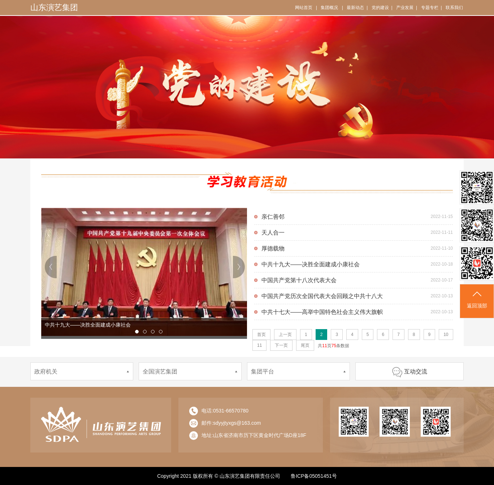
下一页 (281, 345)
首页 (261, 334)
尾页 (305, 345)
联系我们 (454, 7)
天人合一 (273, 233)
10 (445, 334)
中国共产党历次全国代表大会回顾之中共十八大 (322, 296)
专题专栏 (429, 7)
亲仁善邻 (273, 217)
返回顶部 (477, 299)
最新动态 (355, 7)
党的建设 (380, 7)
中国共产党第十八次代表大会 (299, 280)
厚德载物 (273, 248)
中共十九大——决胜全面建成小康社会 (310, 264)
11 (259, 345)
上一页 (285, 334)
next (239, 267)
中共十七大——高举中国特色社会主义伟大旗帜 (322, 312)
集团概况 (329, 7)
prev (51, 267)
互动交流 (409, 371)
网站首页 (303, 7)
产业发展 (404, 7)
